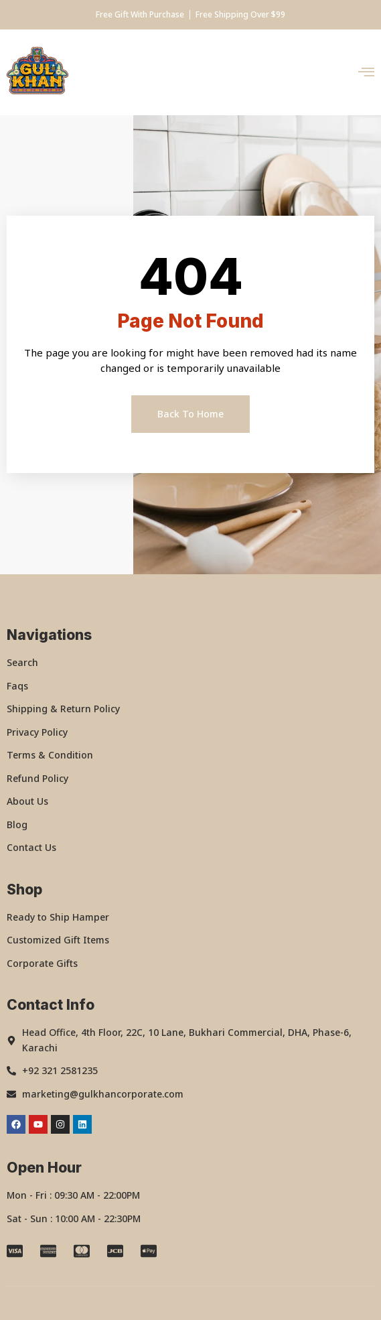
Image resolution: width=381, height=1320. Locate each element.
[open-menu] (366, 73)
